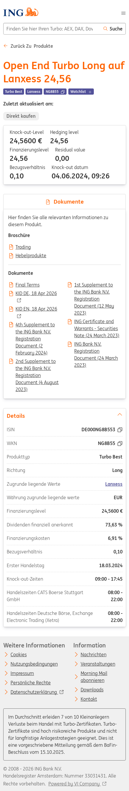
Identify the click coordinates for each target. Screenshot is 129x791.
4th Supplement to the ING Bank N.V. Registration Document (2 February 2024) (35, 325)
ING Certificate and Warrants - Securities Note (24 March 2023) (96, 322)
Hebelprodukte (31, 255)
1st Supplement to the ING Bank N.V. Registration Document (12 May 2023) (94, 285)
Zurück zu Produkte (28, 46)
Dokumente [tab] (64, 201)
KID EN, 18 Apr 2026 (36, 309)
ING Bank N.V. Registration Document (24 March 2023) (96, 344)
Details (64, 415)
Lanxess (114, 484)
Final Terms (28, 285)
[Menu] (123, 12)
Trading (23, 247)
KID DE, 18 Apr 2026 (36, 293)
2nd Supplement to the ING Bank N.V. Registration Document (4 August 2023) (37, 362)
